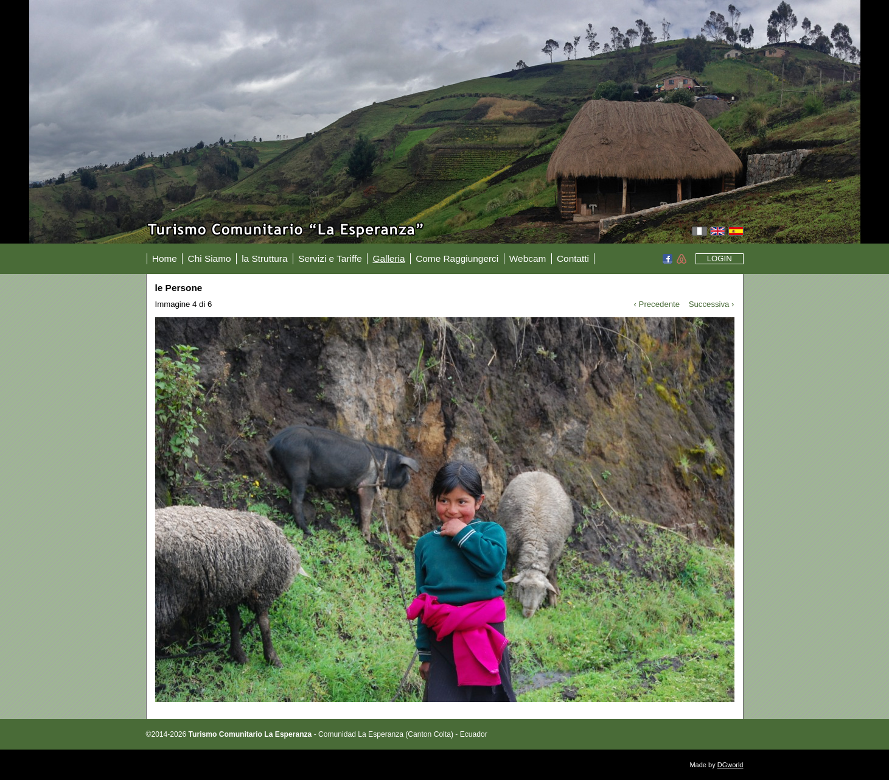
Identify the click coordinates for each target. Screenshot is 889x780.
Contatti (573, 258)
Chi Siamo (209, 258)
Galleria (388, 258)
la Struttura (264, 258)
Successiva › (711, 304)
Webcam (527, 258)
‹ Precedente (657, 304)
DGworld (730, 764)
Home (164, 258)
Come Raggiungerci (457, 258)
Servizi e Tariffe (330, 258)
